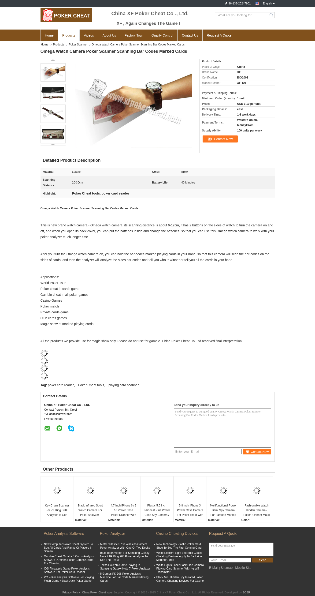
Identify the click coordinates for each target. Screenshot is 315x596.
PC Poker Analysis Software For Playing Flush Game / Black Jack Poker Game (69, 579)
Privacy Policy (71, 592)
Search (272, 15)
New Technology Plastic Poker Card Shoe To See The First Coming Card (179, 546)
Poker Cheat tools (91, 385)
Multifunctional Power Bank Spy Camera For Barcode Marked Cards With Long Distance (223, 510)
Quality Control (162, 35)
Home (49, 35)
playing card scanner (123, 385)
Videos (89, 35)
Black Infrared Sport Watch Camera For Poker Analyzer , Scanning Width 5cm (90, 510)
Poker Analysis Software (64, 534)
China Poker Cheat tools (97, 592)
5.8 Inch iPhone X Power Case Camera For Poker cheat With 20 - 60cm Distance (190, 510)
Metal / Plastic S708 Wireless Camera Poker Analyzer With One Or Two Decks (125, 546)
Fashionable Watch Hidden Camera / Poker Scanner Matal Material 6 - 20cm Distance (256, 510)
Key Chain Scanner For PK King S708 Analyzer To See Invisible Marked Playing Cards (57, 510)
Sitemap (227, 568)
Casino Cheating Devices (177, 534)
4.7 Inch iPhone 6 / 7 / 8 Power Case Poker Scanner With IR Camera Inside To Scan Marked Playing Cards (123, 510)
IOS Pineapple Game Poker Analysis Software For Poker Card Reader (67, 570)
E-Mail (214, 568)
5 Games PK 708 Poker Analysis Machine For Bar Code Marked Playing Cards (124, 577)
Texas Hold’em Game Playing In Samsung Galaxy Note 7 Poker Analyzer (125, 566)
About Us (109, 35)
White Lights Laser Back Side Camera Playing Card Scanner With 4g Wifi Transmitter (180, 568)
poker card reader (61, 385)
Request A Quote (219, 35)
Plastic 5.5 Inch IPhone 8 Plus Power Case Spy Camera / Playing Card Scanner (157, 510)
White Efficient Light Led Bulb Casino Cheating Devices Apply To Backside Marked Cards (179, 556)
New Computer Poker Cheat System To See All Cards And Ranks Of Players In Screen (68, 548)
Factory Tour (134, 35)
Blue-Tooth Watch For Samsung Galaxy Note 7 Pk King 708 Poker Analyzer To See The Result (124, 556)
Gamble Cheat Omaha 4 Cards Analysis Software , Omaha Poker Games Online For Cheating (69, 560)
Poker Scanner (78, 44)
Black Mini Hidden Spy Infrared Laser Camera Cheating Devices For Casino (180, 579)
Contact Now (223, 139)
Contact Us (190, 35)
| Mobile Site (242, 568)
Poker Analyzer (112, 534)
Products (68, 35)
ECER (246, 592)
